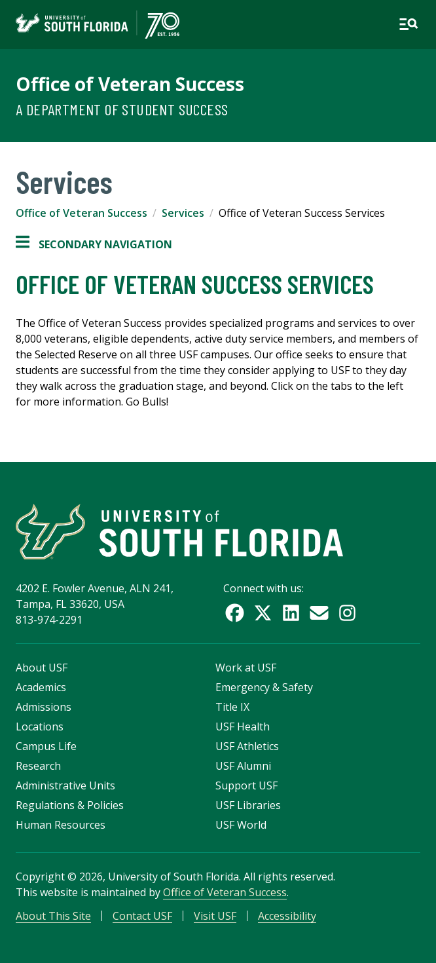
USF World (240, 825)
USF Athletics (247, 746)
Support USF (246, 785)
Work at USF (245, 667)
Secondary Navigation (94, 244)
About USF (41, 667)
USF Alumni (243, 766)
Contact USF (142, 916)
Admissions (43, 707)
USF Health (242, 726)
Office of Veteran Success (130, 83)
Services (183, 213)
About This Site (53, 916)
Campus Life (46, 746)
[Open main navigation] (408, 24)
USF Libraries (248, 805)
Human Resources (60, 825)
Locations (40, 726)
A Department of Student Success (122, 109)
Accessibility (287, 916)
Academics (41, 687)
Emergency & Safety (264, 687)
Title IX (232, 707)
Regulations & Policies (70, 805)
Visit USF (215, 916)
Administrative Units (65, 785)
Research (38, 766)
